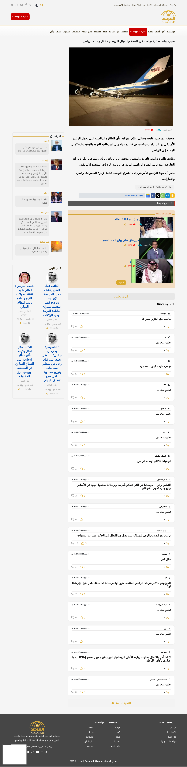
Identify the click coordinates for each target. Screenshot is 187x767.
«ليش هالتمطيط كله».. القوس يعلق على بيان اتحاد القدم (116, 241)
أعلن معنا (136, 5)
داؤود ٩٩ (45, 161)
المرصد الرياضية (138, 32)
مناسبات (75, 32)
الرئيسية (171, 32)
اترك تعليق (121, 296)
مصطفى (45, 189)
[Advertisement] (43, 87)
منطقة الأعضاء (161, 5)
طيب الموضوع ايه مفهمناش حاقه (32, 196)
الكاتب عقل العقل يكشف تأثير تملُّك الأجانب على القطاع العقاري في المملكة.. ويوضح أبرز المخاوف (24, 350)
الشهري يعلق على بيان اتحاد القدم (129, 262)
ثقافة (112, 32)
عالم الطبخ (87, 32)
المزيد (121, 283)
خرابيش (46, 141)
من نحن (173, 5)
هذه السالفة (43, 234)
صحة (105, 32)
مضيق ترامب (43, 205)
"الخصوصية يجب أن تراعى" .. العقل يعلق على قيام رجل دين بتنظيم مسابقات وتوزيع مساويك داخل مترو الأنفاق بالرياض (52, 352)
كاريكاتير (90, 737)
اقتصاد (97, 32)
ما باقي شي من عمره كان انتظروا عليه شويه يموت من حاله (33, 149)
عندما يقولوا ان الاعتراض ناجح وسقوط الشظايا (35, 242)
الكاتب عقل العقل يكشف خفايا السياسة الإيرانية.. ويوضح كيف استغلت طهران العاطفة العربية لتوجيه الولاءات (51, 291)
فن (117, 32)
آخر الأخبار (160, 32)
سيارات (66, 32)
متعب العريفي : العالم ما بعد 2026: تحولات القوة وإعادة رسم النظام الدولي (24, 287)
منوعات (124, 32)
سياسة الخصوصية (122, 5)
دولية (150, 32)
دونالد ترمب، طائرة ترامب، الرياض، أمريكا (154, 187)
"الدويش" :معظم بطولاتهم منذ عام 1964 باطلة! (121, 221)
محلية (91, 733)
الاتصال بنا (147, 5)
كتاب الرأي (55, 32)
